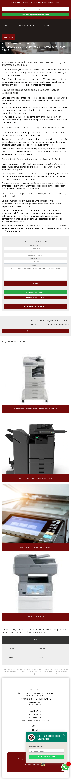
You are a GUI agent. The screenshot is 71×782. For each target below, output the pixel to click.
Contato (8, 37)
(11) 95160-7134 (35, 717)
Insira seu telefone (35, 747)
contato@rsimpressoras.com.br (35, 721)
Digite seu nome (35, 245)
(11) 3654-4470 (35, 714)
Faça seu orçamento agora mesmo (35, 9)
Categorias (17, 44)
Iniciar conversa (46, 757)
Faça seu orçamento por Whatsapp (35, 14)
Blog (46, 25)
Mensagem (35, 265)
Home (7, 25)
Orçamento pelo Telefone (35, 297)
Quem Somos (26, 25)
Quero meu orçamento (35, 331)
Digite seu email (35, 252)
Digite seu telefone (35, 258)
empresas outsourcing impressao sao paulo (30, 44)
